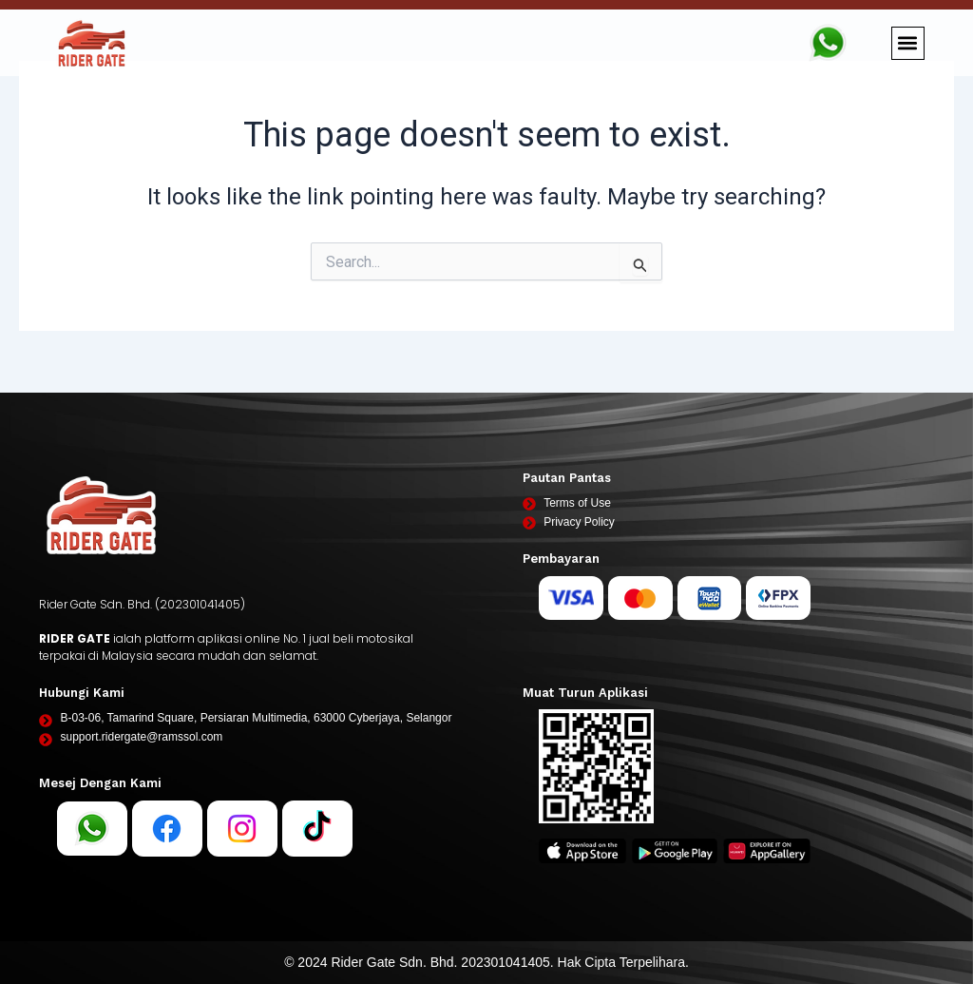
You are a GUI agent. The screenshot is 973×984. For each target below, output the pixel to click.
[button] (908, 43)
